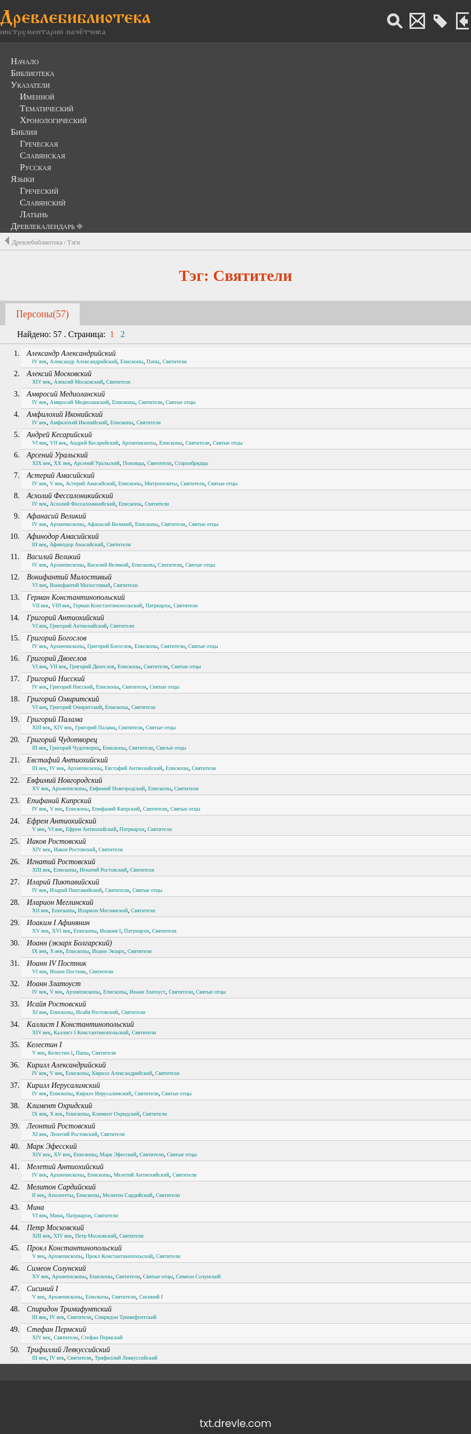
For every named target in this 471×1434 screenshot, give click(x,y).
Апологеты (60, 1195)
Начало (24, 61)
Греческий (39, 191)
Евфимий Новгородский (64, 780)
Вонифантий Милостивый (69, 577)
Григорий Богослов (57, 638)
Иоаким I (110, 931)
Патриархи (158, 605)
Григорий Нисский (56, 679)
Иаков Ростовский (56, 841)
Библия (24, 132)
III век (39, 544)
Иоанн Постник (68, 971)
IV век (39, 361)
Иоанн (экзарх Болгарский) (69, 943)
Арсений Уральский (57, 455)
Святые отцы (181, 402)
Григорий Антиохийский (65, 618)
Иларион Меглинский (60, 902)
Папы (152, 361)
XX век (62, 463)
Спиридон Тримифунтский (69, 1309)
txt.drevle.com (235, 1423)
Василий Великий (53, 557)
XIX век (41, 463)
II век (38, 1195)
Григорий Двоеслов (57, 658)
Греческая (39, 144)
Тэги (73, 242)
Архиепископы (138, 443)
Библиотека (33, 73)
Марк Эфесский (52, 1146)
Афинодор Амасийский (63, 536)
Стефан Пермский (56, 1329)
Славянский (43, 202)
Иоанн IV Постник (57, 963)
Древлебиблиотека (75, 19)
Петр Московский (55, 1228)
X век (56, 951)
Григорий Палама (55, 719)
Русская (35, 167)
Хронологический (53, 120)
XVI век (61, 931)
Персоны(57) (42, 314)
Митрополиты (160, 483)
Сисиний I (42, 1289)
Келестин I (44, 1045)
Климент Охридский (59, 1106)
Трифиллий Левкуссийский (68, 1350)
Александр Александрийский (71, 353)
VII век (58, 443)
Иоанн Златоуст (54, 984)
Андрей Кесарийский (59, 435)
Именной (37, 96)
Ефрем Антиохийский (61, 821)
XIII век (41, 727)
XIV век (41, 382)
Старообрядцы (192, 463)
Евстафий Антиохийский (67, 760)
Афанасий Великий (56, 516)
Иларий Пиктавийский (63, 882)
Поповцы (133, 463)
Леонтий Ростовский (61, 1126)
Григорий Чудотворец (62, 740)
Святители (175, 361)
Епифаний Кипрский (59, 801)
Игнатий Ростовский (61, 862)
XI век (39, 1012)
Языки (23, 179)
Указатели (30, 85)
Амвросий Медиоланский (66, 394)
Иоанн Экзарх (108, 951)
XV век (40, 788)
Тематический (46, 108)
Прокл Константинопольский (74, 1248)
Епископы (131, 361)
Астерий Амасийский (61, 475)
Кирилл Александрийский (66, 1065)
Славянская (42, 155)
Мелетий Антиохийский (65, 1167)
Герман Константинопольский (76, 597)
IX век (39, 951)
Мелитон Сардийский (61, 1187)
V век (56, 483)
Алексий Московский (59, 374)
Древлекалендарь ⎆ (46, 226)
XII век (40, 910)
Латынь (34, 214)
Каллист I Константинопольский (80, 1024)
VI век (39, 443)
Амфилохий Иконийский (65, 414)
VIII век (61, 605)
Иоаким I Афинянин (58, 923)
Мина (35, 1207)
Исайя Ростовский (56, 1004)
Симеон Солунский (56, 1268)
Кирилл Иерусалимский (63, 1085)
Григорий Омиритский (63, 699)
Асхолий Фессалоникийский (70, 496)
